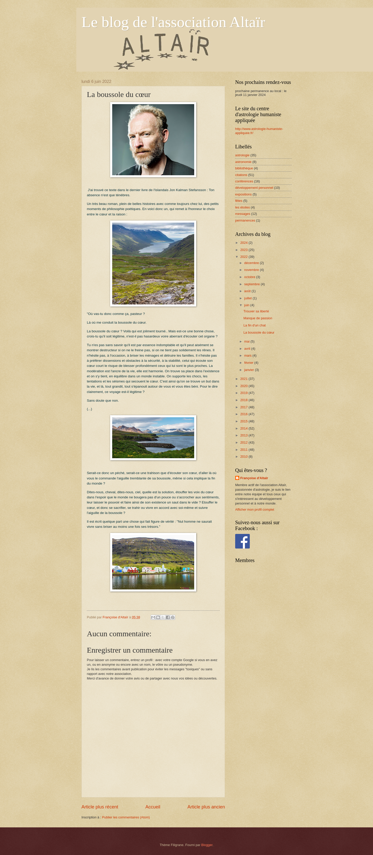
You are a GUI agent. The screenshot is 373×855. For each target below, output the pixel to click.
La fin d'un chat (254, 325)
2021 (244, 379)
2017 (244, 407)
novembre (252, 270)
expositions (243, 194)
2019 (244, 393)
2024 (244, 243)
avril (247, 348)
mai (247, 341)
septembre (252, 284)
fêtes (238, 201)
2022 (244, 257)
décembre (252, 263)
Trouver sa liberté (256, 311)
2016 (244, 414)
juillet (248, 298)
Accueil (152, 806)
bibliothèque (244, 168)
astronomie (243, 162)
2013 (244, 435)
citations (241, 175)
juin (247, 305)
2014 (244, 428)
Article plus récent (99, 806)
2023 (244, 250)
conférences (244, 181)
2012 (244, 442)
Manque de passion (257, 318)
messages (242, 214)
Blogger (207, 845)
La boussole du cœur (258, 332)
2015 (244, 421)
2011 (244, 450)
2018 (244, 400)
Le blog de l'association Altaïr (173, 22)
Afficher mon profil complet (254, 509)
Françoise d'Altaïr (254, 478)
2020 (244, 386)
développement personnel (254, 188)
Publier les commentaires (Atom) (126, 817)
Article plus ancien (206, 806)
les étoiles (242, 207)
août (248, 291)
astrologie (242, 155)
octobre (250, 277)
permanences (245, 220)
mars (248, 355)
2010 (244, 456)
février (249, 363)
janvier (249, 370)
